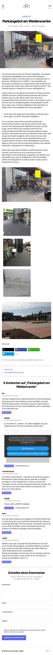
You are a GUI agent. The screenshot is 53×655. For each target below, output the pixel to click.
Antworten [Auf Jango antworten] (7, 562)
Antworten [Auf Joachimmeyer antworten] (7, 493)
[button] (8, 349)
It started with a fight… (16, 651)
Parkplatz (22, 360)
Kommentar (6, 584)
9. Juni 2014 (26, 26)
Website (4, 621)
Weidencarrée (38, 360)
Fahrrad (7, 360)
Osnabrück (26, 16)
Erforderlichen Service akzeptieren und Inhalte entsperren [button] (28, 453)
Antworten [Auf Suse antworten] (7, 532)
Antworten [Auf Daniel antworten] (9, 466)
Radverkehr (29, 360)
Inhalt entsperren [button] (28, 448)
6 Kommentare (40, 26)
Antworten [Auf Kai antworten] (7, 412)
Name (4, 603)
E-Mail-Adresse (8, 612)
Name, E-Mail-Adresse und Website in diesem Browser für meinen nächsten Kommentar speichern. (24, 631)
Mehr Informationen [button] (27, 445)
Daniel (16, 26)
